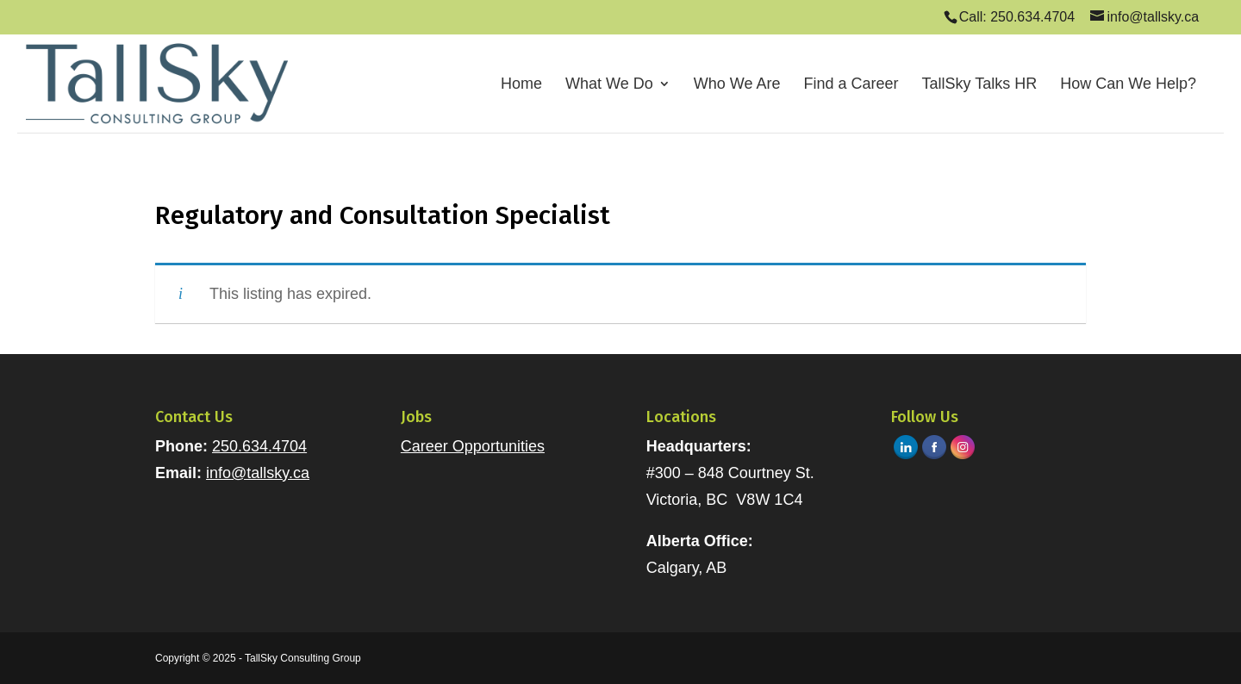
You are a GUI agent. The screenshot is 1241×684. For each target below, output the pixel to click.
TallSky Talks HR (980, 85)
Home (521, 85)
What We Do (609, 85)
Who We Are (737, 85)
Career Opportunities (473, 446)
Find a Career (850, 85)
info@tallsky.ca (257, 473)
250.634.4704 (259, 446)
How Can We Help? (1128, 85)
